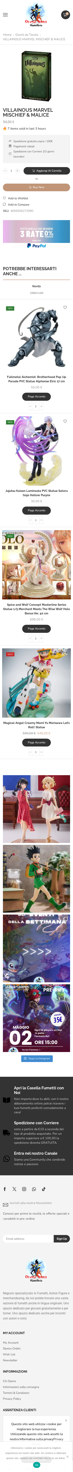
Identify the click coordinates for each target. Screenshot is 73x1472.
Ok (36, 1465)
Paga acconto (36, 396)
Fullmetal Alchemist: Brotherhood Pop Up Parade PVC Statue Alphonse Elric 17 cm (36, 379)
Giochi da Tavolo (26, 35)
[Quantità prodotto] (11, 170)
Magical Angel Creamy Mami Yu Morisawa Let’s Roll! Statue (36, 725)
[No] (67, 1457)
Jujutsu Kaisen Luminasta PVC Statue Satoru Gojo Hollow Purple (36, 493)
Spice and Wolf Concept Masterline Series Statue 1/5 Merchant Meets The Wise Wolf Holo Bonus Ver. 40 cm (36, 609)
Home (7, 35)
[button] (5, 14)
